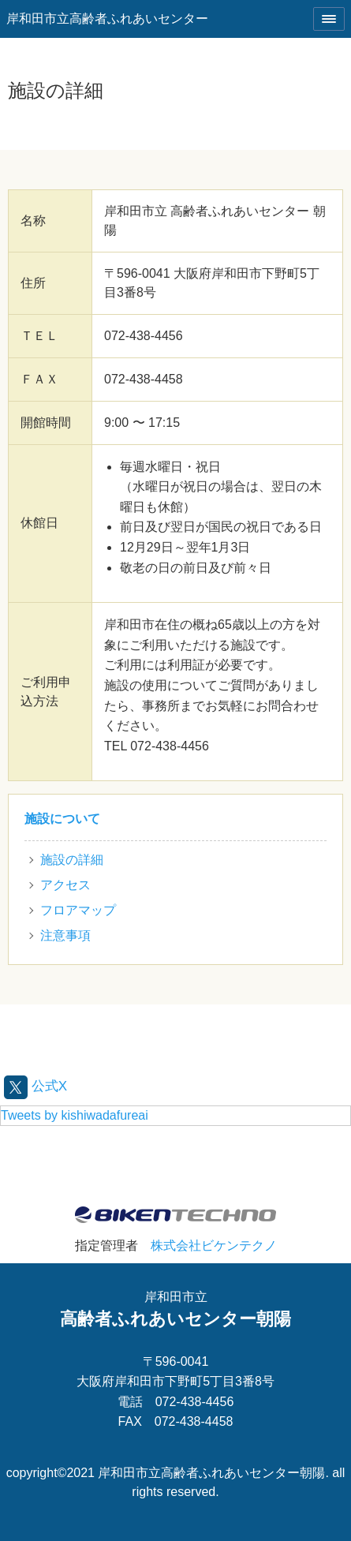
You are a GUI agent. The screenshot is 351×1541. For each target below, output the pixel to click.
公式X (35, 1086)
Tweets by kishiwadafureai (74, 1115)
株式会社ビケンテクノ (214, 1245)
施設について (62, 818)
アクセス (65, 885)
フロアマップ (78, 910)
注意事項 (65, 935)
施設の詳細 (71, 859)
